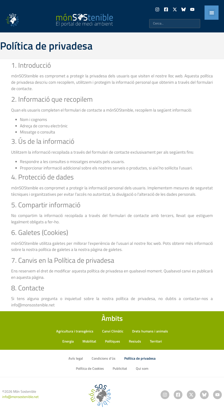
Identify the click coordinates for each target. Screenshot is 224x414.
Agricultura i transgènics (74, 331)
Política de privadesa (140, 358)
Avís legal (75, 358)
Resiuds (135, 341)
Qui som (142, 368)
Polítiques (112, 341)
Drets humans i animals (150, 331)
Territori (156, 341)
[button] (211, 12)
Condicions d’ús (104, 358)
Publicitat (120, 368)
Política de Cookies (90, 368)
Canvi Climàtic (112, 331)
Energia (68, 341)
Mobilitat (89, 341)
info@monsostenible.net (20, 396)
